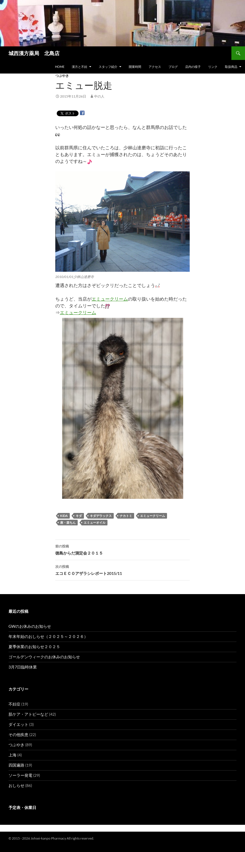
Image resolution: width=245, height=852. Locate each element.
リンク (212, 66)
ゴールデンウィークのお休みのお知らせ (44, 656)
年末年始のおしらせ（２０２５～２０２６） (48, 636)
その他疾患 (18, 734)
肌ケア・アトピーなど (28, 714)
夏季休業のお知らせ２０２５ (34, 646)
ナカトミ (126, 515)
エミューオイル (94, 522)
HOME (59, 66)
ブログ (173, 66)
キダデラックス (101, 515)
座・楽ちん (68, 522)
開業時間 (135, 66)
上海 (12, 754)
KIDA (64, 515)
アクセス (155, 66)
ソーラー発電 (20, 775)
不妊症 (14, 704)
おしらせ (16, 785)
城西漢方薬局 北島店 (34, 53)
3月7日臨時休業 (23, 667)
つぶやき (62, 76)
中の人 (99, 96)
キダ (79, 515)
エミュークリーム (110, 298)
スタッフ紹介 (108, 66)
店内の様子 (193, 66)
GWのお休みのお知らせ (30, 626)
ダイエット (18, 724)
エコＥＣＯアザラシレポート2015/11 (122, 569)
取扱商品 (231, 66)
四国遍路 (16, 765)
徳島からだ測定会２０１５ (122, 549)
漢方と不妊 (79, 66)
